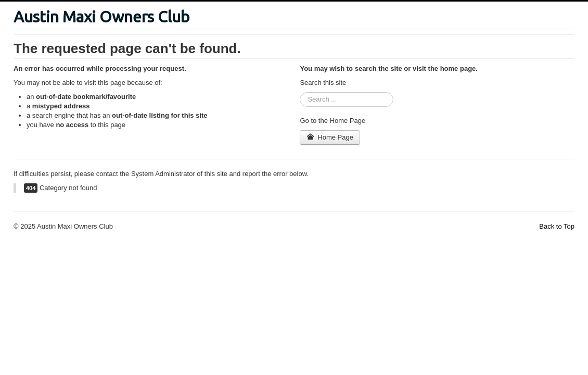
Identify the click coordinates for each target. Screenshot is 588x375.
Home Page (329, 137)
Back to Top (556, 226)
